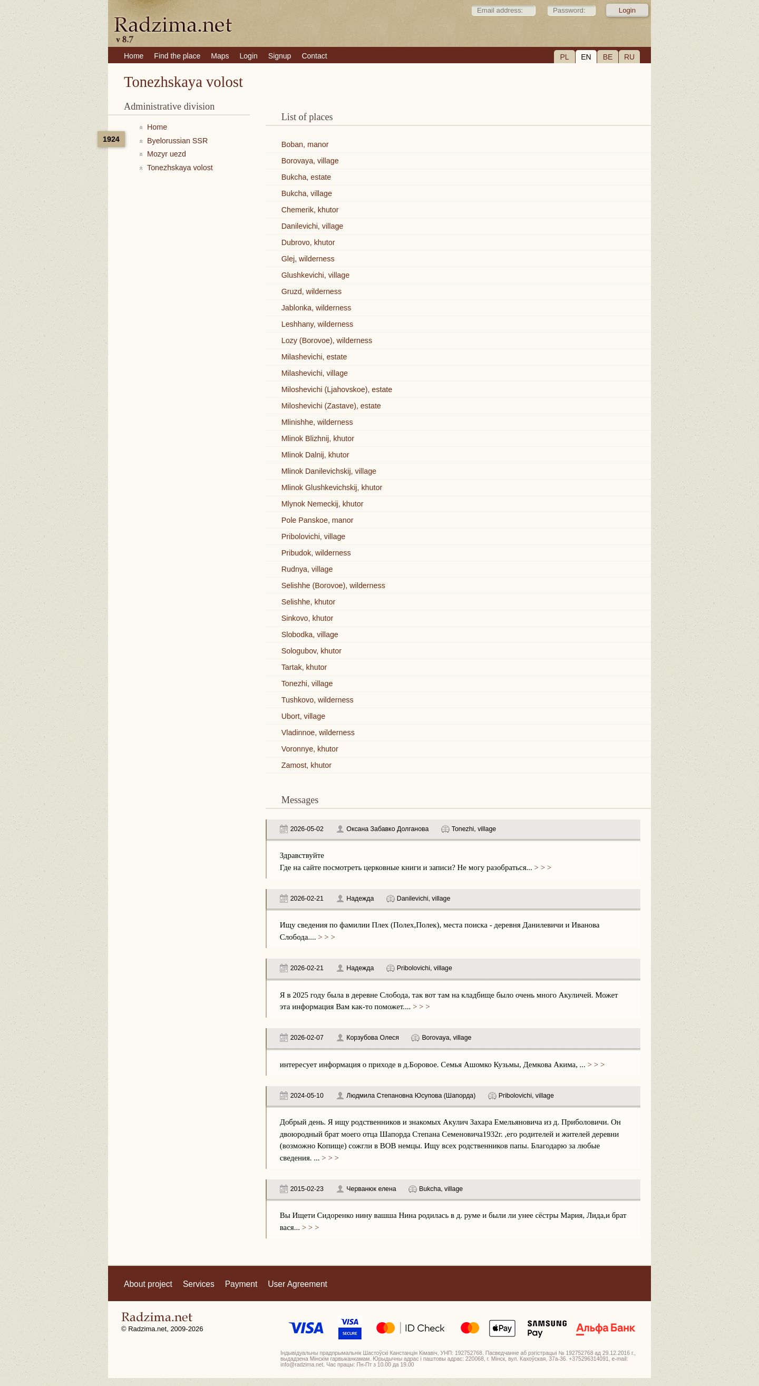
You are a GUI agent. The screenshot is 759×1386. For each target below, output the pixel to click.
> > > (541, 867)
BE (608, 57)
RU (629, 57)
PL (564, 57)
